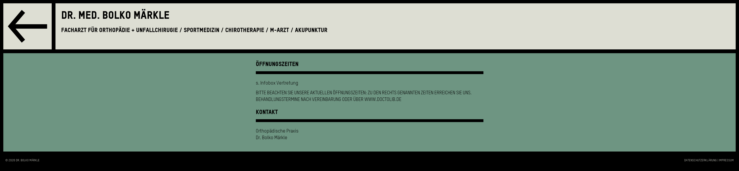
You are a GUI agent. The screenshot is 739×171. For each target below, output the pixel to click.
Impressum (726, 160)
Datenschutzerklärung (700, 160)
